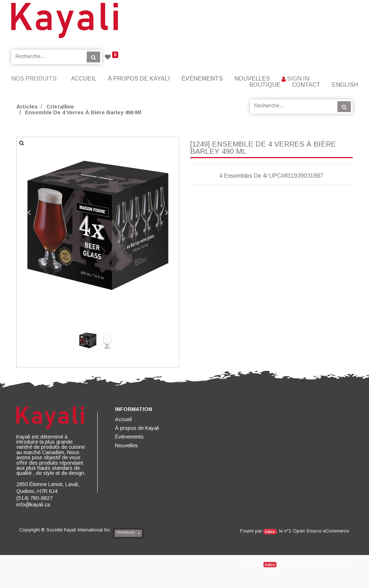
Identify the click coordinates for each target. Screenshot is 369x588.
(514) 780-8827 (34, 498)
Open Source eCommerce (321, 531)
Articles (27, 106)
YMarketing (338, 558)
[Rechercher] (93, 57)
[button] (29, 212)
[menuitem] (84, 78)
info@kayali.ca (33, 504)
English (345, 85)
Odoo (270, 532)
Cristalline (60, 106)
